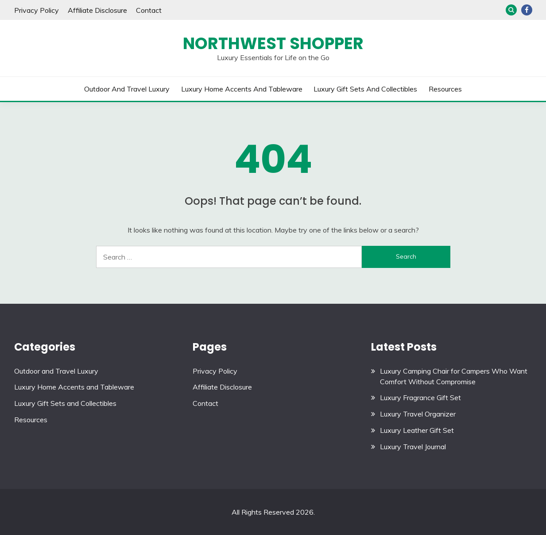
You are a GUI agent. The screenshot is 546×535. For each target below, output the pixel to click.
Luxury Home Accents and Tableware (241, 88)
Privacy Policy (36, 10)
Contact (149, 10)
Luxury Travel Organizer (418, 413)
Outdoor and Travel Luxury (127, 88)
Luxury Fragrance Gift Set (420, 397)
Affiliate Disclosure (97, 10)
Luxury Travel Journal (413, 446)
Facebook (526, 9)
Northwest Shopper (273, 43)
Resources (445, 88)
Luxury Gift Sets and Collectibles (365, 88)
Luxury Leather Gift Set (417, 430)
